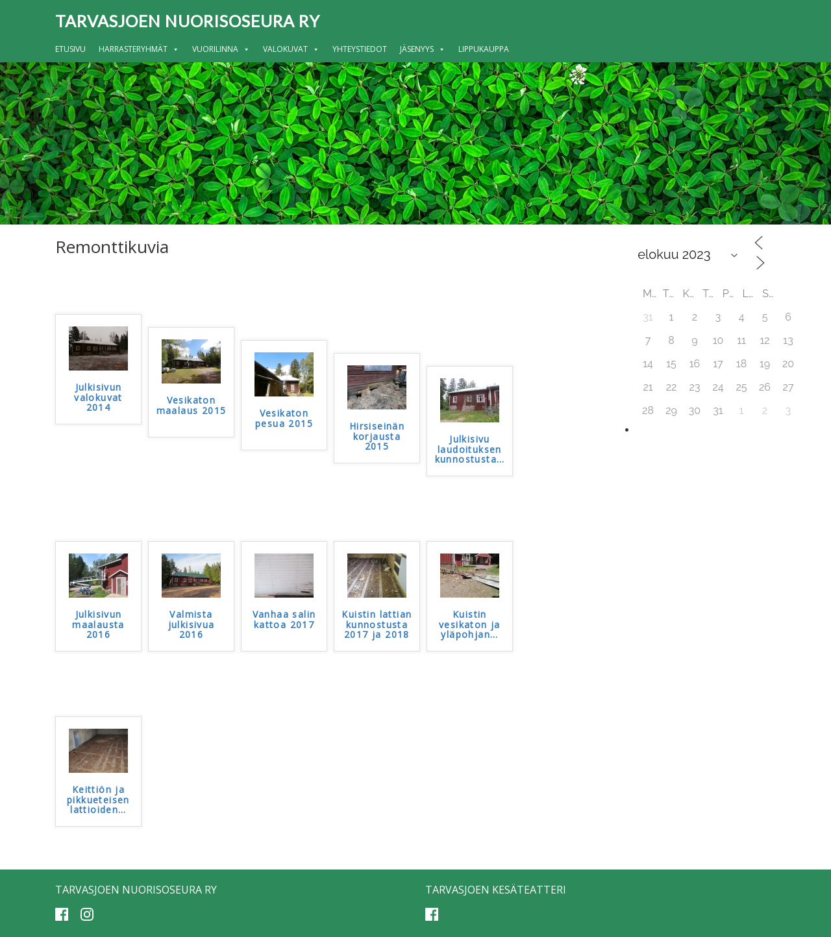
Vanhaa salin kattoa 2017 (284, 619)
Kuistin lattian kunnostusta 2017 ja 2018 (376, 624)
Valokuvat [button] (291, 49)
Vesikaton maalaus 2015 (191, 405)
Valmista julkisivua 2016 (191, 624)
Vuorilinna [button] (221, 49)
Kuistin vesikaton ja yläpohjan (470, 624)
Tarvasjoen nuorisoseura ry (187, 20)
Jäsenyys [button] (422, 49)
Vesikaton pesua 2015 (284, 418)
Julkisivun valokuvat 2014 (98, 397)
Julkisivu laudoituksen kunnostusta (470, 449)
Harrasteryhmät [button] (139, 49)
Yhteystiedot (359, 49)
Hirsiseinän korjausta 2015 (376, 436)
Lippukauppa (483, 49)
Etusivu (70, 49)
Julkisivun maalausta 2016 (98, 624)
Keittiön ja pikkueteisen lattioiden (98, 800)
